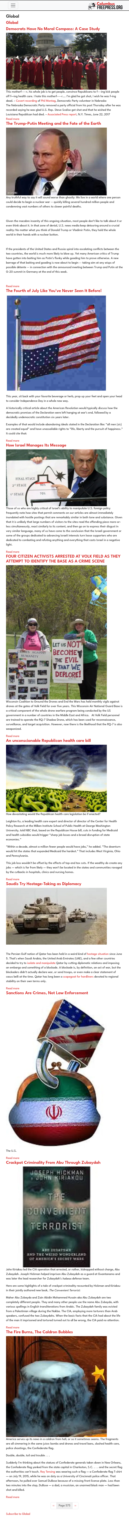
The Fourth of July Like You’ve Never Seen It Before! (54, 291)
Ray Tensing (47, 1471)
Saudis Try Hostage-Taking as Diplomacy (43, 884)
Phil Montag (48, 101)
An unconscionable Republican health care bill (48, 741)
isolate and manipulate (41, 963)
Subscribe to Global (18, 1514)
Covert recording (26, 101)
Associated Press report (62, 114)
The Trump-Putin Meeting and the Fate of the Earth (53, 124)
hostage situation (98, 954)
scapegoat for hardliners (78, 976)
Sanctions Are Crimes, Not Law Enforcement (47, 993)
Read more (12, 119)
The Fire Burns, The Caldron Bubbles (39, 1332)
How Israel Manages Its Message (36, 445)
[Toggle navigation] (13, 5)
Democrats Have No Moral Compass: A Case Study (53, 29)
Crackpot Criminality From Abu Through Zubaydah (53, 1163)
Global (12, 23)
